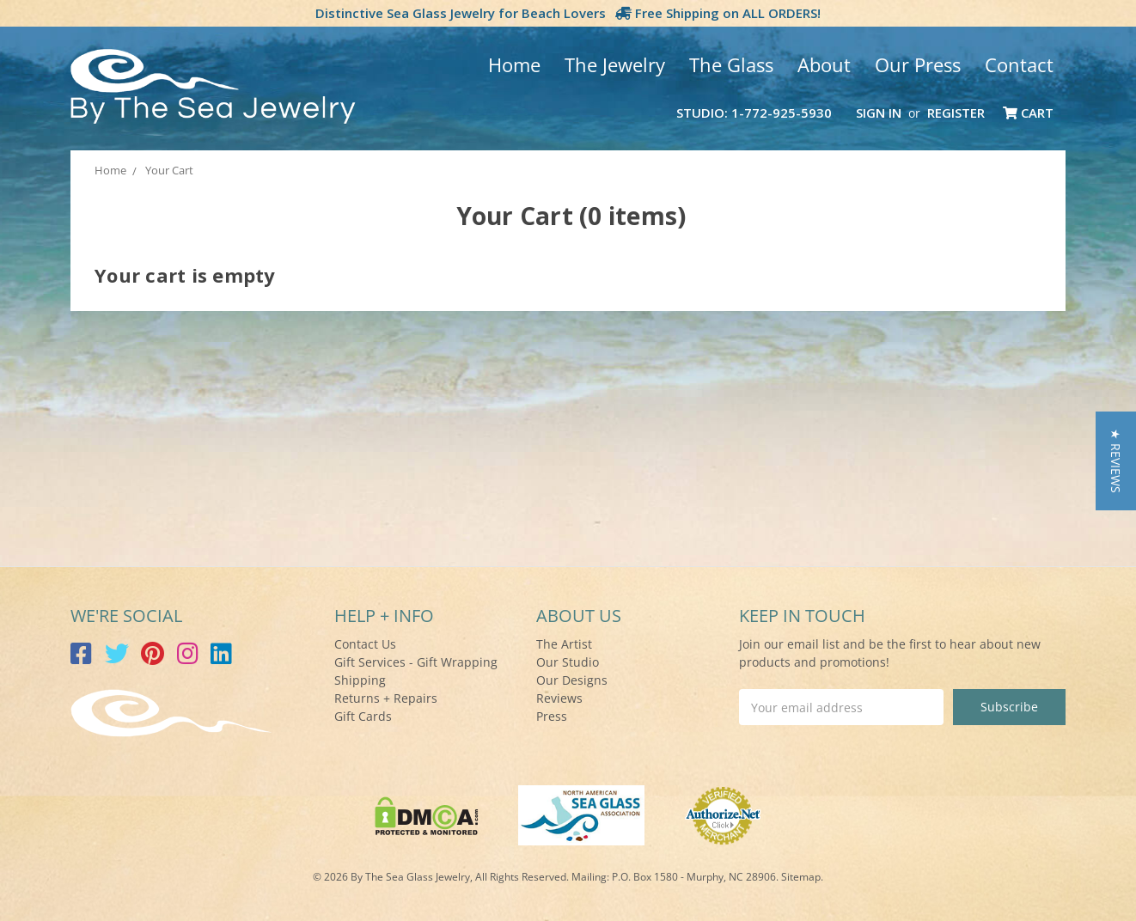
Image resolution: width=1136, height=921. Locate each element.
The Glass (731, 64)
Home (514, 64)
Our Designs (572, 680)
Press (551, 716)
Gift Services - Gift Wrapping (416, 662)
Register (956, 112)
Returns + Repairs (385, 698)
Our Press (918, 64)
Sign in (878, 112)
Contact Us (365, 644)
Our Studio (567, 662)
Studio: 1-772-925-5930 (754, 112)
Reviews (559, 698)
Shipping (360, 680)
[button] (1116, 461)
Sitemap (801, 876)
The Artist (564, 644)
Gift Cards (363, 716)
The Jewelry (615, 64)
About (824, 64)
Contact (1019, 64)
